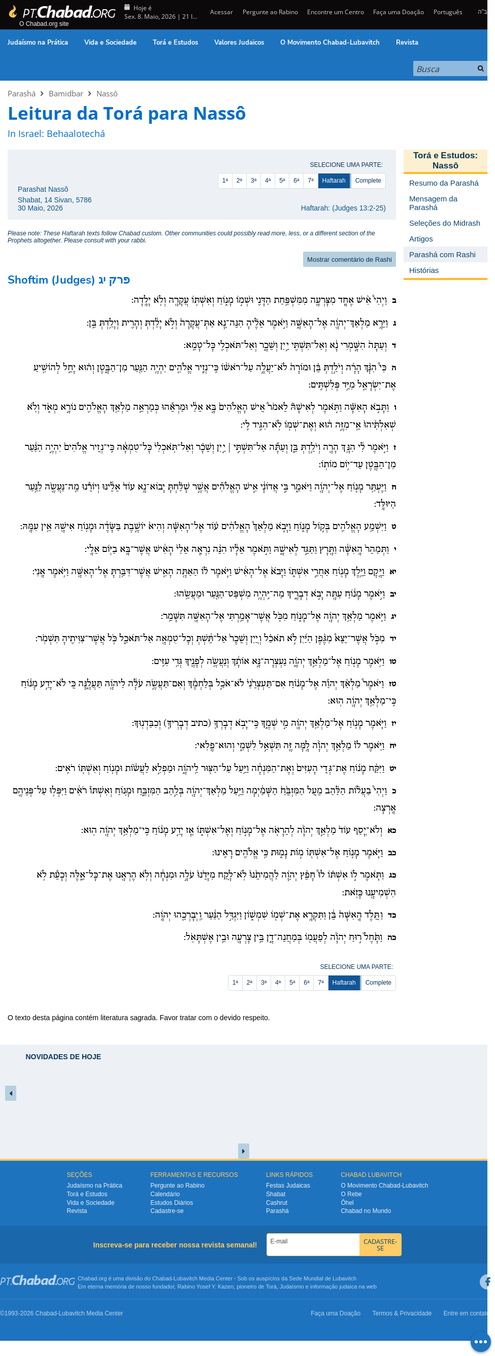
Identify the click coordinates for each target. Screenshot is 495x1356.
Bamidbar (66, 93)
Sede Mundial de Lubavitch (322, 1278)
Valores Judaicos (239, 42)
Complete (368, 180)
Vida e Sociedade (110, 42)
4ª (268, 180)
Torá (271, 1286)
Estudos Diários (171, 1202)
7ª (310, 180)
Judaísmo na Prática (38, 42)
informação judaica (333, 1286)
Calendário (165, 1194)
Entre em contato (467, 1313)
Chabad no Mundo (366, 1210)
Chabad (162, 1278)
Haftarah (334, 180)
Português (448, 12)
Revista (407, 42)
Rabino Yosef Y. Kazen (205, 1286)
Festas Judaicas (288, 1185)
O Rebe (351, 1194)
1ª (225, 180)
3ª (253, 180)
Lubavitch (185, 1278)
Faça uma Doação (398, 12)
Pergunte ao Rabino (270, 12)
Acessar (221, 12)
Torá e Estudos (175, 42)
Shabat (275, 1194)
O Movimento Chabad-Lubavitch (330, 42)
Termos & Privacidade (402, 1313)
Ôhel (347, 1202)
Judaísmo (292, 1286)
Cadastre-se (166, 1210)
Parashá (22, 93)
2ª (239, 180)
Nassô (107, 93)
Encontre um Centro (335, 12)
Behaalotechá (76, 133)
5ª (282, 180)
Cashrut (276, 1202)
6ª (296, 180)
